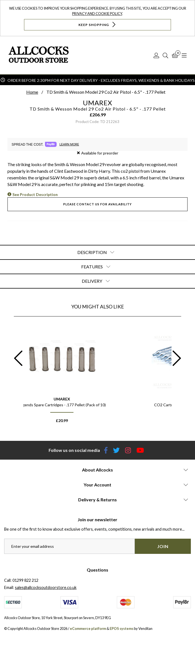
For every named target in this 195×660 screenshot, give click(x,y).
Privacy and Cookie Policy (97, 13)
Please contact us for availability (97, 204)
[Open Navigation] (184, 55)
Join (162, 546)
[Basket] (175, 55)
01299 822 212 (25, 580)
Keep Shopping (97, 24)
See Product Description (35, 194)
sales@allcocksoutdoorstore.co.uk (46, 587)
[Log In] (156, 55)
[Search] (165, 55)
